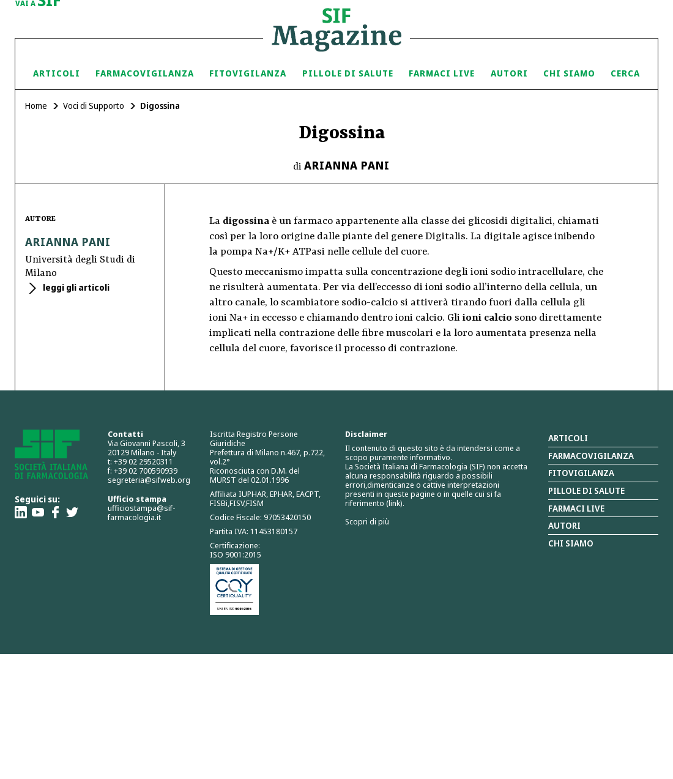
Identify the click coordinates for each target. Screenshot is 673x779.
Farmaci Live (442, 73)
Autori (509, 73)
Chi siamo (569, 73)
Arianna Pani (347, 165)
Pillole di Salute (347, 73)
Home (36, 105)
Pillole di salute (586, 490)
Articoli (56, 73)
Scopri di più (367, 521)
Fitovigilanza (247, 73)
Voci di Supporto (93, 105)
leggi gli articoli (75, 287)
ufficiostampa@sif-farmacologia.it (141, 512)
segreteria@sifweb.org (149, 479)
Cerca (625, 73)
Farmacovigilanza (144, 73)
